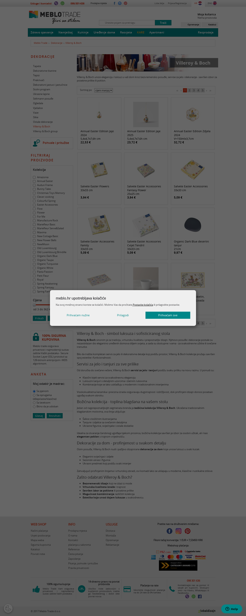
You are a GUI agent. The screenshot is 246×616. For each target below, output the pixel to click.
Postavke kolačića (142, 304)
